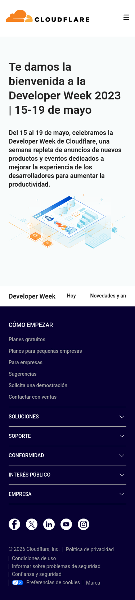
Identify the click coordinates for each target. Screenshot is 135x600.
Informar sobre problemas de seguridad (56, 566)
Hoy (71, 296)
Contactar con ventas (33, 397)
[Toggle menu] (126, 17)
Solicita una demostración (38, 385)
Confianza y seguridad (37, 574)
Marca (93, 582)
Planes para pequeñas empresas (45, 351)
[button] (67, 222)
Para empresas (25, 362)
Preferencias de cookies (46, 582)
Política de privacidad (90, 549)
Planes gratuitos (27, 339)
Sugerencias (22, 374)
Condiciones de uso (34, 558)
